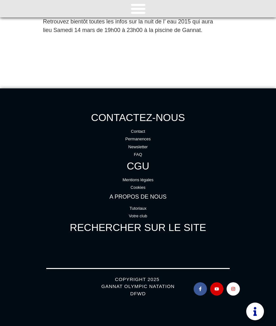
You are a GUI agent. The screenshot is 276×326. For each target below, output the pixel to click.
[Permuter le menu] (138, 8)
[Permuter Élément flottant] (255, 311)
